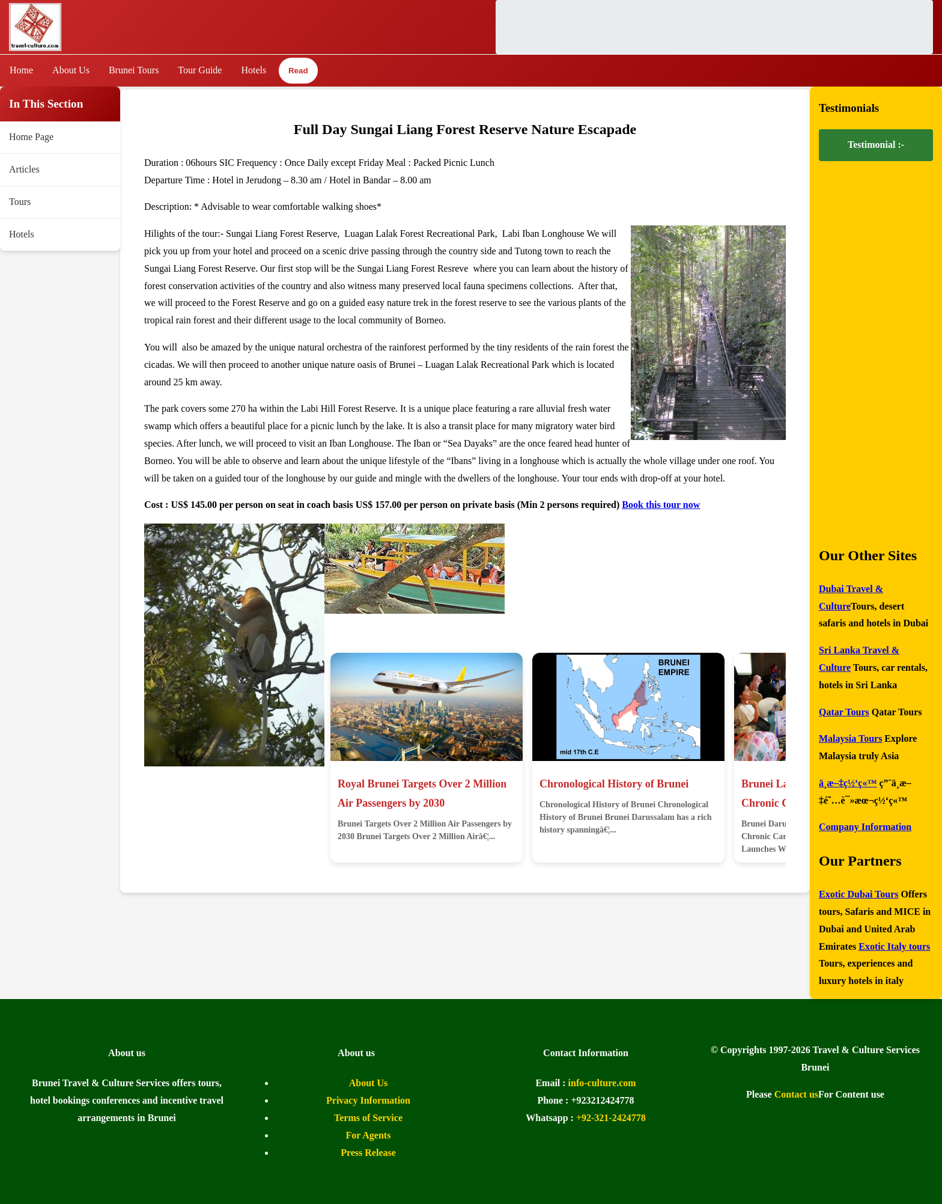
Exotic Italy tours (894, 946)
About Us (71, 70)
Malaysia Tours (850, 738)
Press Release (368, 1152)
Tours (20, 202)
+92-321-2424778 (611, 1118)
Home (21, 70)
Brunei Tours (134, 70)
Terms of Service (368, 1118)
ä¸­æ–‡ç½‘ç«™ (848, 783)
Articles (24, 169)
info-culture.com (602, 1083)
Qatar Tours (844, 712)
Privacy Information (368, 1100)
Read (298, 71)
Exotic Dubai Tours (858, 894)
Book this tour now (661, 505)
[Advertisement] (714, 27)
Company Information (865, 827)
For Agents (368, 1135)
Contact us (796, 1094)
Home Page (31, 137)
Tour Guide (200, 70)
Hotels (253, 70)
